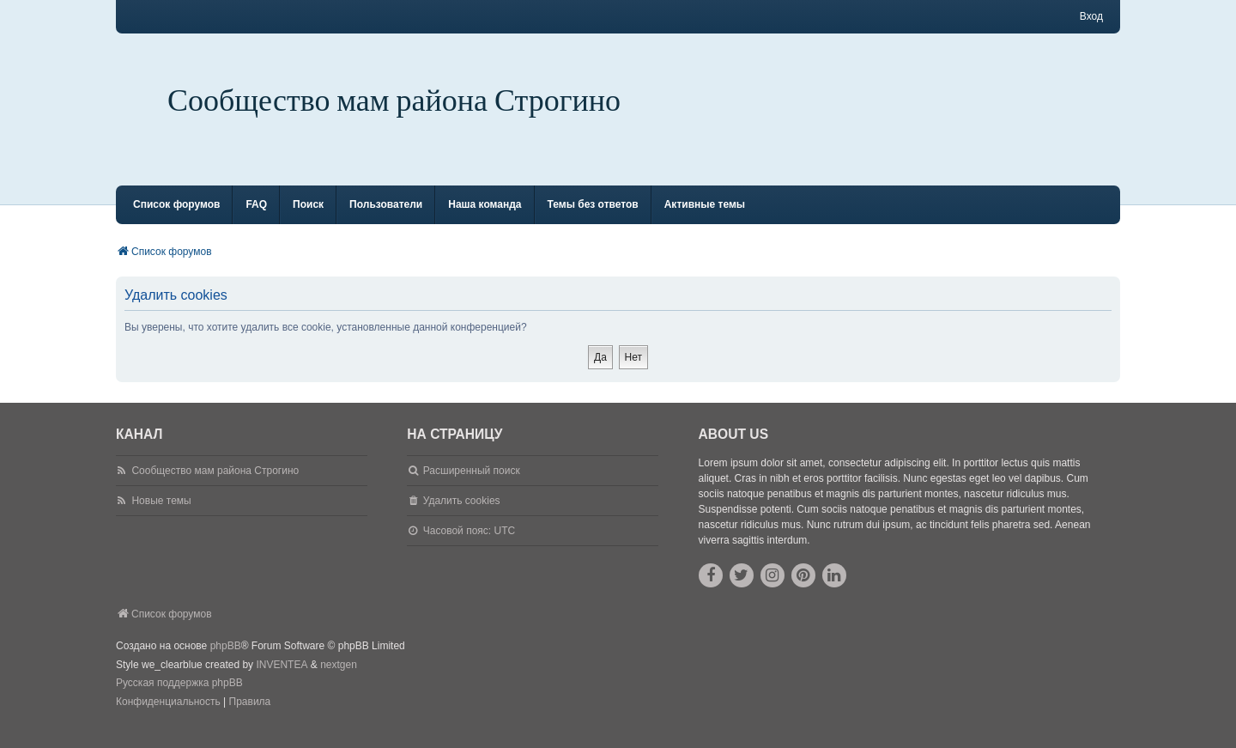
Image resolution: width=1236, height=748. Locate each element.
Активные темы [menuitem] (704, 220)
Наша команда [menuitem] (484, 220)
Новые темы (161, 516)
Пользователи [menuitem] (385, 220)
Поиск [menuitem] (308, 220)
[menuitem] (168, 717)
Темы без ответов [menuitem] (593, 220)
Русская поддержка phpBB (179, 698)
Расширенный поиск (471, 486)
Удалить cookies (461, 516)
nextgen (338, 680)
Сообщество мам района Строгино (394, 101)
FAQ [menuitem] (256, 220)
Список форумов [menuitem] (176, 220)
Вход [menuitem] (1091, 16)
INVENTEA (281, 680)
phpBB (225, 661)
